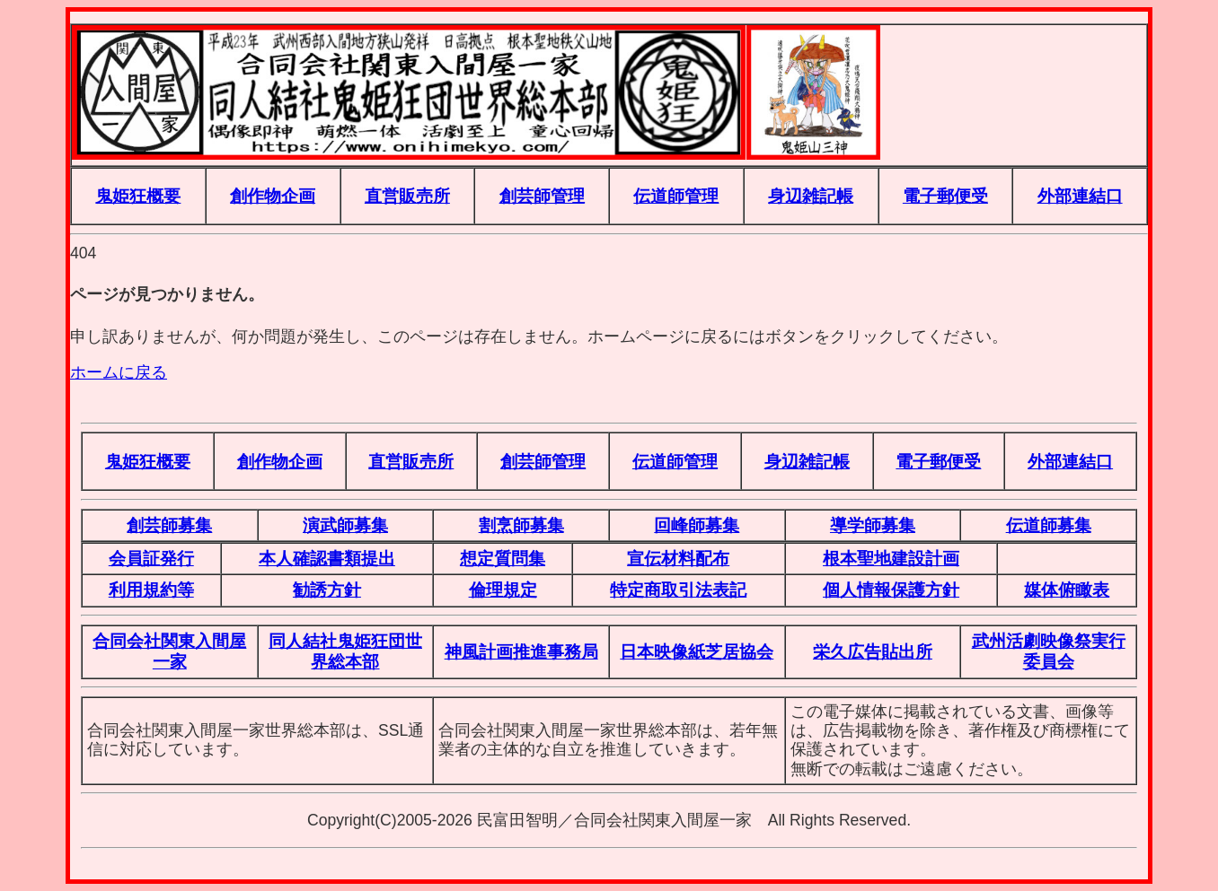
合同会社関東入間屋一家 (169, 651)
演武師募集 (345, 525)
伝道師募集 (1048, 525)
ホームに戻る (118, 372)
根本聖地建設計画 (891, 558)
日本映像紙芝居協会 (696, 651)
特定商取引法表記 (678, 589)
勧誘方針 (327, 589)
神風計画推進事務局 (521, 651)
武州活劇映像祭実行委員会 (1048, 651)
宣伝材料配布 (678, 558)
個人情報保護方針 (891, 589)
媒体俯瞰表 (1066, 589)
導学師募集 (872, 525)
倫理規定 (503, 589)
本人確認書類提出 (327, 558)
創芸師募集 (169, 525)
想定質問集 (502, 558)
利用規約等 (151, 589)
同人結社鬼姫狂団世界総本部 (345, 651)
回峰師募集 (696, 525)
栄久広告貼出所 (872, 651)
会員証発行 (151, 558)
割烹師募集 (521, 525)
